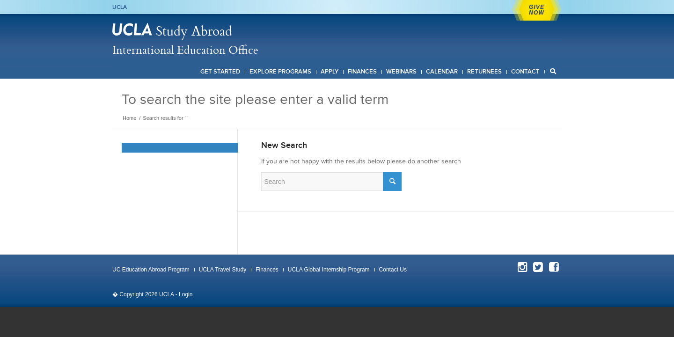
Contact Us (393, 269)
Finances (267, 269)
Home (129, 118)
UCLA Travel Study (222, 269)
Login (185, 294)
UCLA (119, 7)
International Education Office (185, 49)
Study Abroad (194, 31)
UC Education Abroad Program (151, 269)
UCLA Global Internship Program (329, 269)
